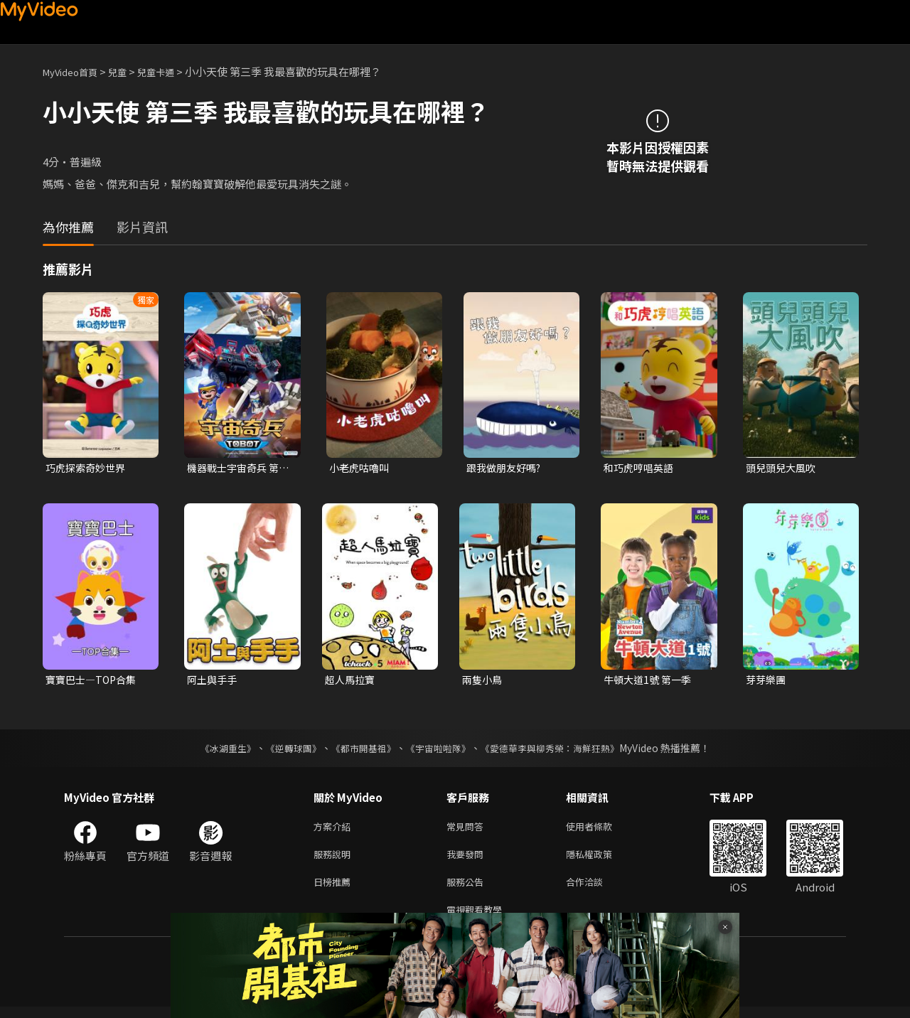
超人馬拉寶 (351, 681)
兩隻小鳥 (483, 681)
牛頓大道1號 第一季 (650, 681)
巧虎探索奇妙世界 (88, 468)
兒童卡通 (171, 71)
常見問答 (467, 830)
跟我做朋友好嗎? (506, 468)
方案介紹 (335, 830)
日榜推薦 (335, 889)
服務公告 (467, 889)
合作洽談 (595, 889)
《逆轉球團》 (285, 751)
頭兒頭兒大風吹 (783, 468)
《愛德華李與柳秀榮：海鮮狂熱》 (558, 751)
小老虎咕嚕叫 (361, 468)
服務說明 (335, 859)
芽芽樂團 (767, 681)
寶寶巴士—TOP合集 (94, 681)
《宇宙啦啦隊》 (439, 751)
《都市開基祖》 (360, 751)
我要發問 (467, 859)
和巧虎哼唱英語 (641, 468)
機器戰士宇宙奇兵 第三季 (236, 468)
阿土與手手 (213, 681)
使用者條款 (601, 830)
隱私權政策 (601, 859)
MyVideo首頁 (75, 71)
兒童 (128, 71)
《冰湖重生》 (215, 751)
